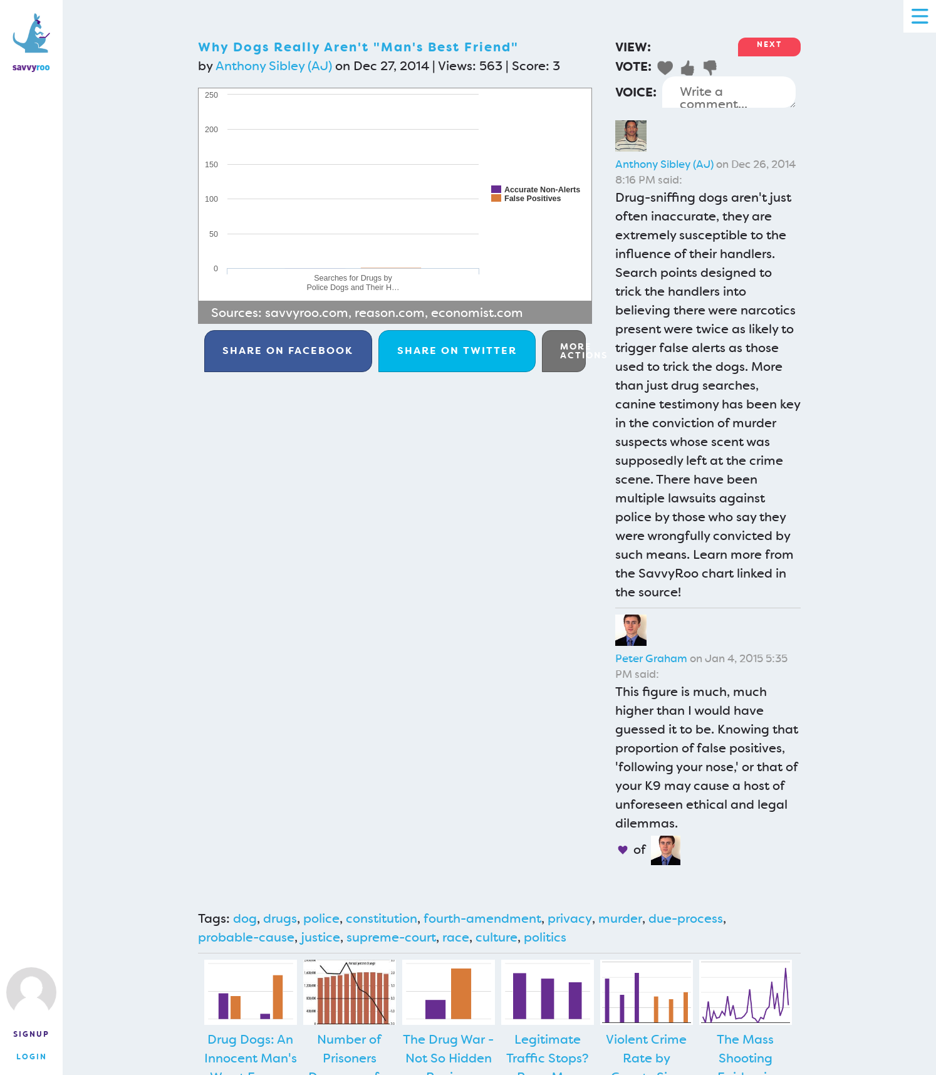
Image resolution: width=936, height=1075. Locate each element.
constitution (381, 918)
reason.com (390, 312)
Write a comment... (729, 92)
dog (245, 918)
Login (31, 1057)
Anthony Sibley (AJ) (274, 66)
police (321, 918)
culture (496, 937)
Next (769, 44)
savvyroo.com (306, 312)
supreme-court (391, 937)
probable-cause (246, 937)
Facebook (287, 350)
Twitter (457, 350)
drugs (280, 918)
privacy (570, 918)
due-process (685, 918)
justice (320, 937)
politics (545, 937)
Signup (31, 1034)
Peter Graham (651, 658)
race (455, 937)
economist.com (477, 312)
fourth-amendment (482, 918)
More (573, 351)
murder (620, 918)
